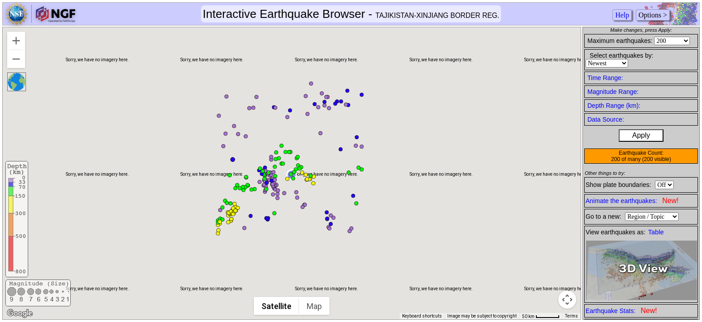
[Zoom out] (16, 59)
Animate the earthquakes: (632, 200)
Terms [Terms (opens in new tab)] (571, 316)
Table (656, 232)
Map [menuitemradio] (315, 306)
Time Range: (605, 77)
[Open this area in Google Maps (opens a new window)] (19, 313)
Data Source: (605, 119)
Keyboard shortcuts (422, 316)
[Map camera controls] (567, 300)
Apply (641, 135)
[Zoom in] (16, 41)
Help (622, 15)
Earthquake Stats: (621, 310)
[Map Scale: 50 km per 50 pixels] (540, 316)
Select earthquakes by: (621, 55)
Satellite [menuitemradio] (277, 306)
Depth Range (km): (613, 105)
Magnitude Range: (612, 91)
